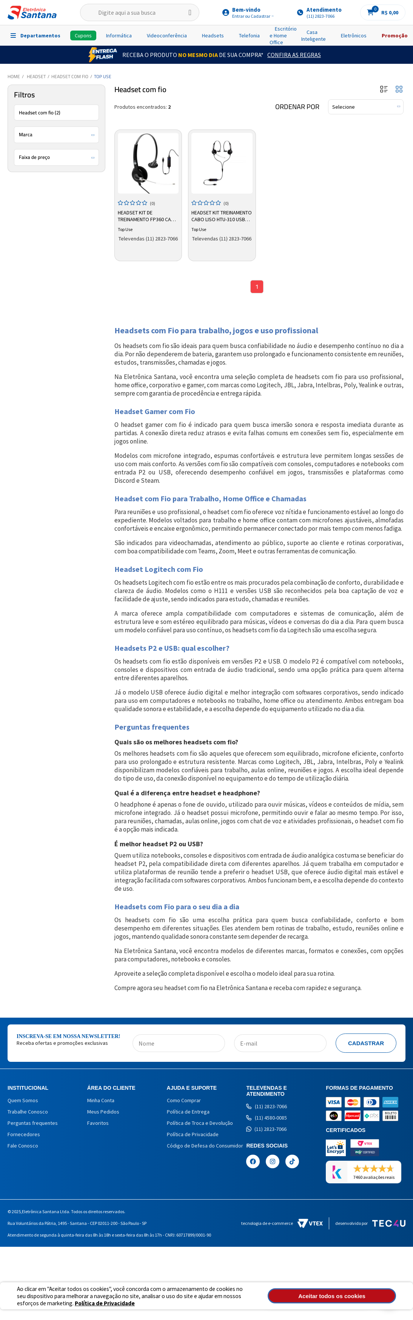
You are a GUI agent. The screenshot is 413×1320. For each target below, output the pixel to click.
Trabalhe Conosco (28, 1113)
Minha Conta (100, 1102)
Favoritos (98, 1124)
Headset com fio (69, 76)
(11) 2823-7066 (266, 1108)
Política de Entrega (188, 1113)
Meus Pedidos (103, 1113)
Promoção (395, 35)
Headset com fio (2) (39, 112)
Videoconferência (167, 35)
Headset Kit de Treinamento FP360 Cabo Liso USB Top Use (146, 215)
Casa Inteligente (313, 35)
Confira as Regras (294, 55)
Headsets (213, 35)
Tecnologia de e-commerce (282, 1225)
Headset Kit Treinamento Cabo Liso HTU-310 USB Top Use (221, 215)
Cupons (83, 35)
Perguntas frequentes (33, 1124)
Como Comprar (184, 1102)
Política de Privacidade (193, 1136)
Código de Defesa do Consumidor (205, 1147)
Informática (119, 35)
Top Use (102, 76)
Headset (36, 76)
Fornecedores (24, 1136)
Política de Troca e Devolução (200, 1124)
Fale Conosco (23, 1147)
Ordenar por (297, 106)
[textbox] (139, 12)
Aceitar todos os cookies (359, 1296)
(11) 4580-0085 (266, 1119)
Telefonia (249, 35)
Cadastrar (366, 1045)
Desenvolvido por (370, 1225)
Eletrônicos (354, 35)
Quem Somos (23, 1102)
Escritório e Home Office (283, 35)
